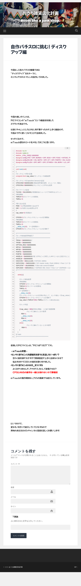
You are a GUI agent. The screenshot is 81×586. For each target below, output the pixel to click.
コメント (15, 465)
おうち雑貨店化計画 (40, 12)
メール (13, 508)
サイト (13, 518)
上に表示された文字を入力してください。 (27, 534)
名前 (12, 497)
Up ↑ (76, 581)
